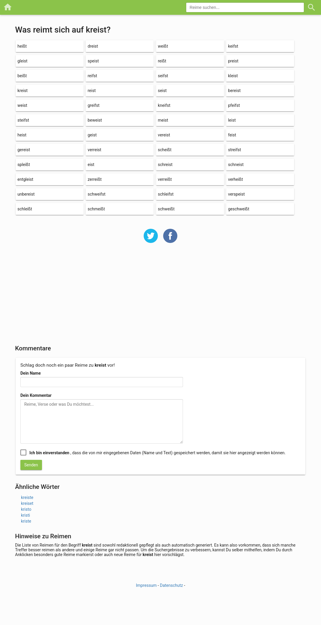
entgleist (25, 179)
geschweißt (238, 209)
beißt (22, 75)
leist (232, 120)
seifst (163, 75)
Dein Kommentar (35, 395)
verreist (94, 149)
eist (90, 164)
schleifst (166, 194)
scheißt (164, 149)
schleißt (24, 209)
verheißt (235, 179)
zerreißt (94, 179)
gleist (22, 61)
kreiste (27, 497)
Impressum (146, 585)
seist (162, 90)
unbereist (26, 194)
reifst (92, 75)
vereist (164, 135)
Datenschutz (171, 585)
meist (163, 120)
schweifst (96, 194)
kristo (26, 509)
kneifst (164, 105)
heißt (22, 46)
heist (21, 135)
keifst (233, 46)
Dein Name (30, 373)
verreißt (165, 179)
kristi (25, 515)
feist (232, 135)
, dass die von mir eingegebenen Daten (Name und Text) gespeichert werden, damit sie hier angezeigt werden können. (157, 452)
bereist (234, 90)
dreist (92, 46)
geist (92, 135)
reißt (162, 61)
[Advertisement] (160, 297)
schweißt (166, 209)
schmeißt (96, 209)
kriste (26, 521)
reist (91, 90)
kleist (233, 75)
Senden (31, 465)
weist (22, 105)
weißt (163, 46)
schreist (165, 164)
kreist (22, 90)
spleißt (23, 164)
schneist (236, 164)
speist (93, 61)
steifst (23, 120)
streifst (234, 149)
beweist (94, 120)
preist (233, 61)
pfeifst (234, 105)
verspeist (236, 194)
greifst (93, 105)
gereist (23, 149)
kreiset (27, 503)
